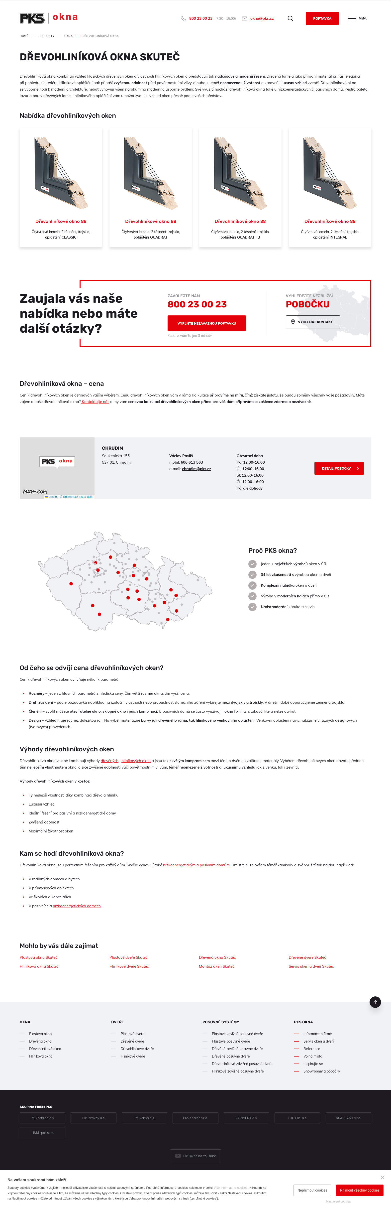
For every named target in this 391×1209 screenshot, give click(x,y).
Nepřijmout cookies (312, 1190)
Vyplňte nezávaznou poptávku (207, 323)
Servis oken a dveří (318, 1041)
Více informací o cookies (230, 1188)
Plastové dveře (132, 1034)
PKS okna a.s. (145, 1118)
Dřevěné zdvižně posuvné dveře (237, 1049)
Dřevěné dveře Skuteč (307, 957)
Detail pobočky (336, 468)
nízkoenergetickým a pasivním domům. (196, 865)
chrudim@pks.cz (196, 468)
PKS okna (303, 1022)
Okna (25, 1022)
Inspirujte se (313, 1064)
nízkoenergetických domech (77, 906)
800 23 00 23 (200, 18)
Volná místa (312, 1056)
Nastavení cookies (338, 1201)
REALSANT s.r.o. (348, 1118)
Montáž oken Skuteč (216, 966)
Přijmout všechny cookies (360, 1190)
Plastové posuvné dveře (231, 1041)
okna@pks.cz (262, 18)
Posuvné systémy (220, 1022)
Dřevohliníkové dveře (137, 1049)
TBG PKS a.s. (297, 1118)
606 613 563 (192, 462)
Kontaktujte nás (95, 401)
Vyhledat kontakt (315, 322)
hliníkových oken (136, 760)
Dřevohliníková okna (45, 1049)
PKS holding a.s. (42, 1118)
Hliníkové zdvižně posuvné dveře (238, 1071)
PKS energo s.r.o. (195, 1118)
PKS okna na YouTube (199, 1156)
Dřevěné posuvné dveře (231, 1056)
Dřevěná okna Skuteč (217, 957)
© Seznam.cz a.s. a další (76, 497)
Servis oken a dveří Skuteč (311, 966)
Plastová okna (40, 1034)
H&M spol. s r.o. (42, 1133)
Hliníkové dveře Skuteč (129, 966)
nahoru (375, 1002)
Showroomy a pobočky (321, 1071)
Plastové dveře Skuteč (128, 957)
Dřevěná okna (40, 1041)
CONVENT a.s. (246, 1118)
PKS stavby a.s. (93, 1118)
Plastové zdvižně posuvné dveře (237, 1034)
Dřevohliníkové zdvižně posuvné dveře (242, 1064)
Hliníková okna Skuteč (39, 966)
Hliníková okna (40, 1056)
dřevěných (109, 760)
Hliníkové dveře (133, 1056)
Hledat (290, 18)
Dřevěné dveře (132, 1041)
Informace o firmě (317, 1034)
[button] (57, 462)
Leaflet (51, 497)
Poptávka (322, 18)
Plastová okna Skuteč (38, 957)
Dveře (117, 1022)
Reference (311, 1049)
